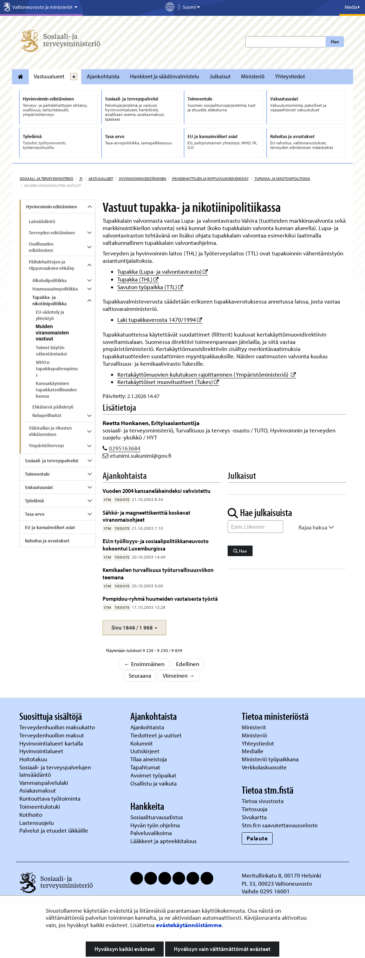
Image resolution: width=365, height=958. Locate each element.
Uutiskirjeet (145, 751)
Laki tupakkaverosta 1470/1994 (159, 319)
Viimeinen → (179, 675)
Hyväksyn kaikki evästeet (124, 948)
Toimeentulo (37, 474)
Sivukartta (254, 817)
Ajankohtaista (103, 76)
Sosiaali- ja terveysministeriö (46, 178)
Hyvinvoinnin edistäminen (142, 178)
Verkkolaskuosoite (265, 767)
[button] (134, 627)
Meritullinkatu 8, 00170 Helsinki (281, 875)
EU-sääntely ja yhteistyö (50, 315)
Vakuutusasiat (39, 487)
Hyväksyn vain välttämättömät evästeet (222, 948)
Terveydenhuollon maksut (52, 735)
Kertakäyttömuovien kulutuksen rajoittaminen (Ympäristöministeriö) (206, 374)
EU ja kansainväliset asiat (50, 527)
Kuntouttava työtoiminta (49, 798)
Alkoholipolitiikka (49, 280)
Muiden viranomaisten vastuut (52, 333)
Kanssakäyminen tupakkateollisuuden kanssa (56, 389)
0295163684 (125, 448)
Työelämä (34, 500)
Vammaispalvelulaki (44, 782)
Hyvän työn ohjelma (155, 825)
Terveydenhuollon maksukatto (57, 727)
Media (352, 7)
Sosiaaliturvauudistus (156, 817)
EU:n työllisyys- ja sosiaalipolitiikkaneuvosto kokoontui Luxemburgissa (156, 544)
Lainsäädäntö (42, 221)
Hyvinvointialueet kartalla (51, 743)
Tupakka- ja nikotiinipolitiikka (282, 178)
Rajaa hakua (316, 527)
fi (81, 178)
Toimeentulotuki (40, 806)
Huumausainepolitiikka (55, 289)
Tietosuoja (254, 809)
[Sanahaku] (255, 526)
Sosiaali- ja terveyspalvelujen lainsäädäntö (55, 770)
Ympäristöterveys (46, 445)
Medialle (253, 751)
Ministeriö (253, 76)
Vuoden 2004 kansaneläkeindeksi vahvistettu (156, 490)
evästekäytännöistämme (189, 924)
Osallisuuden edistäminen (41, 247)
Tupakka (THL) (138, 279)
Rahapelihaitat (46, 415)
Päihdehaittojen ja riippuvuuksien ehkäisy (210, 178)
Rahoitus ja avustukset (47, 540)
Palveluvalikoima (151, 832)
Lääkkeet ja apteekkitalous (163, 841)
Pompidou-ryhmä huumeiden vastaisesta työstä (160, 598)
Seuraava (140, 675)
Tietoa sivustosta (262, 800)
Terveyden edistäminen (52, 232)
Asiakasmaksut (37, 790)
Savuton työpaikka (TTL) (150, 287)
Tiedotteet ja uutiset (156, 735)
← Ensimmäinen (144, 663)
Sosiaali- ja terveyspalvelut (51, 460)
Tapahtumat (145, 767)
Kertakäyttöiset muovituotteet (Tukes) (168, 381)
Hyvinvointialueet (42, 751)
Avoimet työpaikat (153, 775)
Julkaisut (220, 76)
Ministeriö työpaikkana (271, 759)
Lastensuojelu (37, 822)
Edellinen (187, 663)
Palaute (257, 838)
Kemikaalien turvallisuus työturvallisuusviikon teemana (158, 573)
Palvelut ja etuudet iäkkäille (53, 830)
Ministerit (254, 727)
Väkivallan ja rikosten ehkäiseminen (50, 431)
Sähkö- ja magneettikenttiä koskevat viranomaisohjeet (146, 516)
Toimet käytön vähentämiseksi (51, 350)
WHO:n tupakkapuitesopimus (57, 368)
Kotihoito (30, 814)
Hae (335, 41)
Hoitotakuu (33, 759)
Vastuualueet (49, 76)
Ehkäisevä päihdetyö (52, 407)
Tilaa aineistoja (148, 759)
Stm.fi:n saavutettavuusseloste (280, 825)
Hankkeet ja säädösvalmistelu (164, 76)
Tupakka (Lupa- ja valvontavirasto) (162, 271)
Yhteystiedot (290, 76)
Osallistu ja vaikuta (153, 783)
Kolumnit (142, 743)
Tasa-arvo (34, 514)
